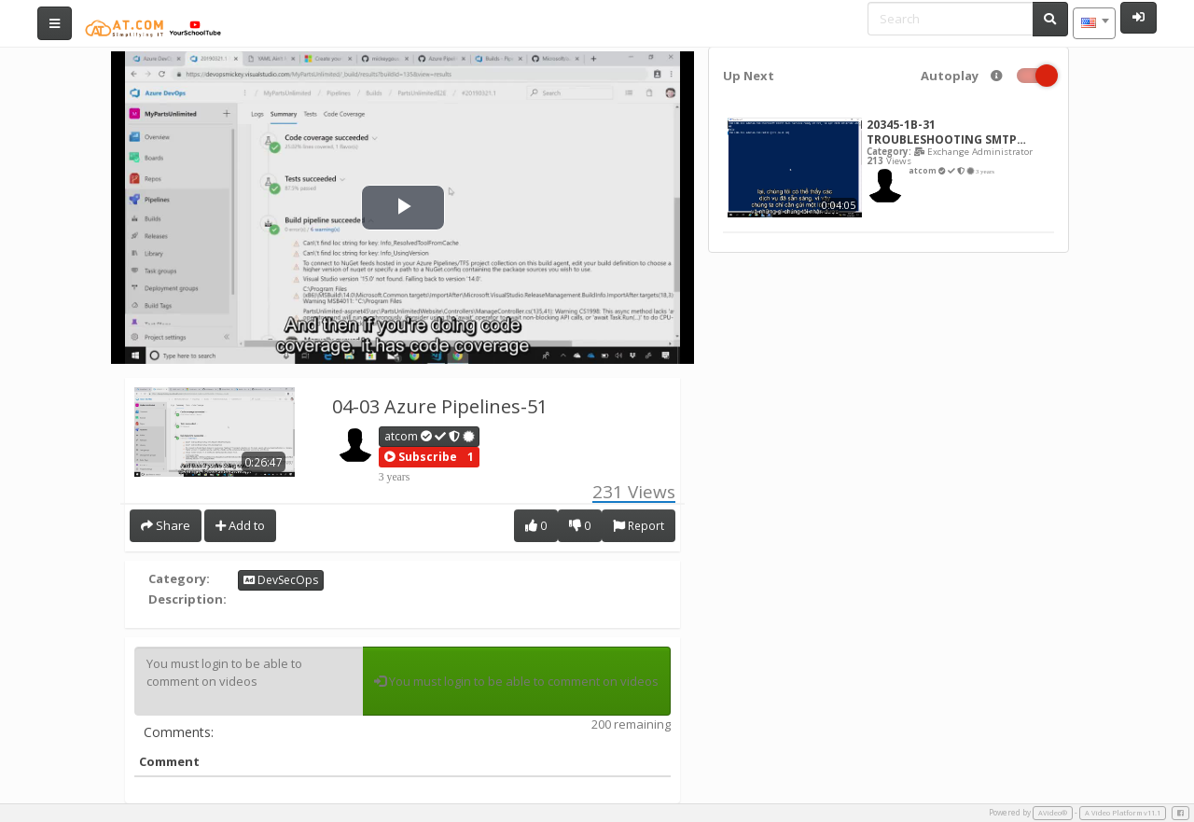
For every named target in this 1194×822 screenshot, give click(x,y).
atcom (430, 436)
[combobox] (1094, 23)
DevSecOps (280, 580)
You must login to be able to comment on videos (248, 681)
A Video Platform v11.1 (1122, 812)
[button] (421, 457)
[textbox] (1094, 23)
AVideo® (1052, 812)
